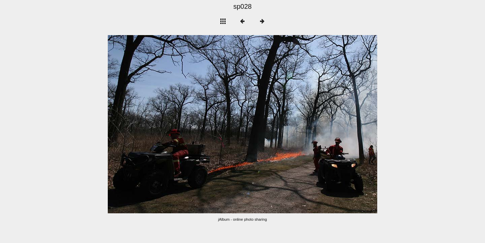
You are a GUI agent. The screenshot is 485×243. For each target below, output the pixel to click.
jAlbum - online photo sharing (242, 219)
